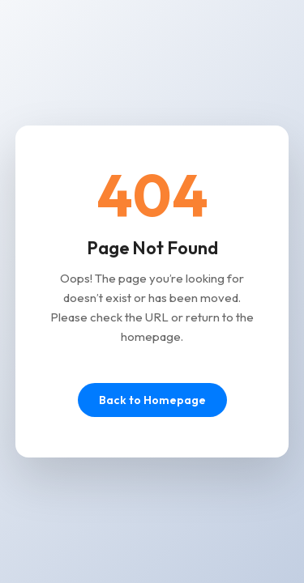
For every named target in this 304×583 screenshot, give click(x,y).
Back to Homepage (152, 400)
